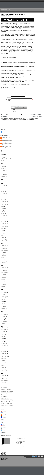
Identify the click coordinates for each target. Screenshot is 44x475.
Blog (3, 444)
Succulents (3, 391)
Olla (7, 401)
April (3, 211)
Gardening (9, 393)
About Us (3, 453)
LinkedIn (4, 432)
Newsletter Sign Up (5, 445)
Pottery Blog (4, 131)
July (3, 206)
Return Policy (19, 442)
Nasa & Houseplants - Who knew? (6, 156)
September (4, 204)
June (3, 154)
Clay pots (3, 394)
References (4, 459)
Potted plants (10, 391)
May (3, 160)
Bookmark (4, 414)
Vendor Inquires (5, 458)
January (3, 176)
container (25, 23)
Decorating (9, 394)
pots (22, 62)
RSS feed (4, 411)
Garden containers (5, 400)
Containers (8, 389)
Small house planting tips (20, 84)
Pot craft (3, 401)
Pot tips (28, 84)
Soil (11, 400)
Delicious (4, 417)
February (4, 170)
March (3, 168)
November (4, 201)
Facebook (4, 422)
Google (3, 416)
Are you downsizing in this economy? (13, 14)
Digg (3, 419)
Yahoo (3, 425)
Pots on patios (11, 84)
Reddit (3, 428)
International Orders (20, 444)
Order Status (19, 443)
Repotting (3, 403)
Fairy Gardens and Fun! (7, 158)
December (4, 199)
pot (27, 26)
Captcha (24, 107)
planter (19, 49)
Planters (3, 389)
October (3, 165)
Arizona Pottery (5, 86)
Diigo (3, 424)
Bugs (10, 401)
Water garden (9, 403)
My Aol (3, 430)
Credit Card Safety (20, 446)
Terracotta (3, 393)
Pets (7, 405)
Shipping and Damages (21, 441)
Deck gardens (4, 84)
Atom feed (4, 412)
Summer (11, 405)
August (3, 166)
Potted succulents (5, 398)
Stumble (4, 427)
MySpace (4, 420)
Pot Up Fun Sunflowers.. (7, 139)
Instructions (3, 396)
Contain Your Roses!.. (6, 137)
